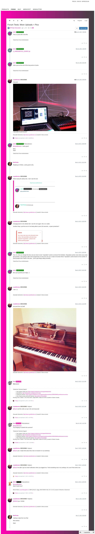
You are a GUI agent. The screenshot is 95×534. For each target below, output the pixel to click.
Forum (13, 9)
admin (14, 32)
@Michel (30, 498)
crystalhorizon (16, 79)
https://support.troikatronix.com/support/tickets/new (39, 391)
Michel (14, 482)
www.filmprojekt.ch (24, 489)
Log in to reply (83, 28)
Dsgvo (79, 1)
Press (74, 1)
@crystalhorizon (28, 143)
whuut (14, 49)
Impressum (85, 1)
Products (5, 9)
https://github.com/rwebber (41, 396)
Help (19, 9)
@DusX (30, 406)
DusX (14, 381)
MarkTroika (15, 162)
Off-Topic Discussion (15, 28)
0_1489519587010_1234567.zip (21, 51)
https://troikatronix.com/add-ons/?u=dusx (31, 393)
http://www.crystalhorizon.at (29, 134)
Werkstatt (27, 9)
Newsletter (37, 9)
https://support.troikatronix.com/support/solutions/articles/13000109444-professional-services (47, 394)
